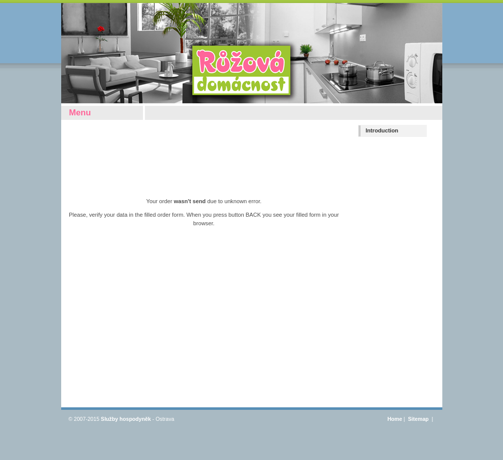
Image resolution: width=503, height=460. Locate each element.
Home (394, 419)
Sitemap (419, 419)
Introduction (382, 130)
